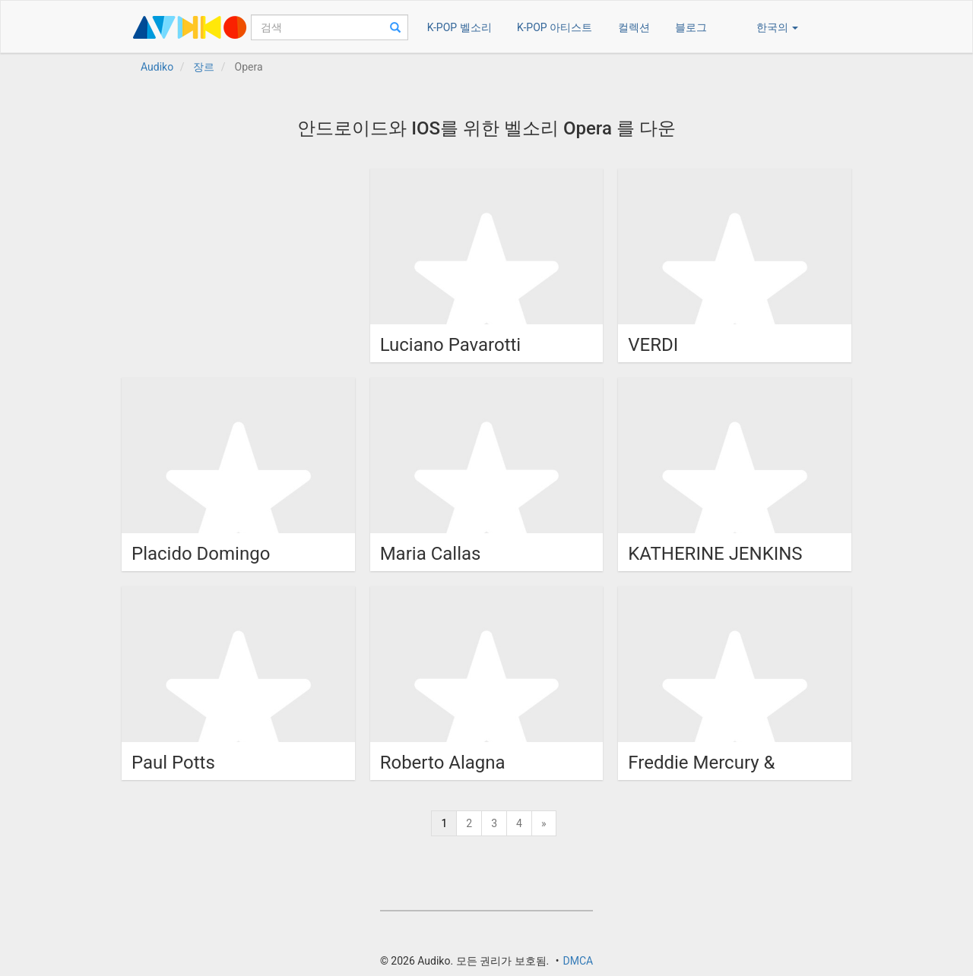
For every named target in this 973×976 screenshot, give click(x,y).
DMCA (578, 961)
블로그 (691, 27)
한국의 (777, 27)
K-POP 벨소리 (459, 27)
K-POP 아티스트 (554, 27)
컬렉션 (634, 27)
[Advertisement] (236, 263)
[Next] (543, 823)
